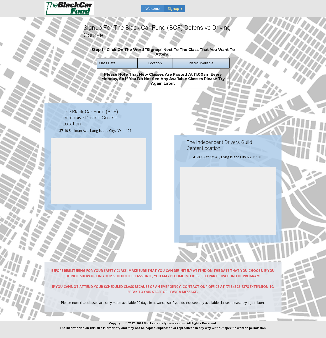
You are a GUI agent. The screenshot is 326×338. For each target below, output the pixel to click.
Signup (173, 8)
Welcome (153, 8)
